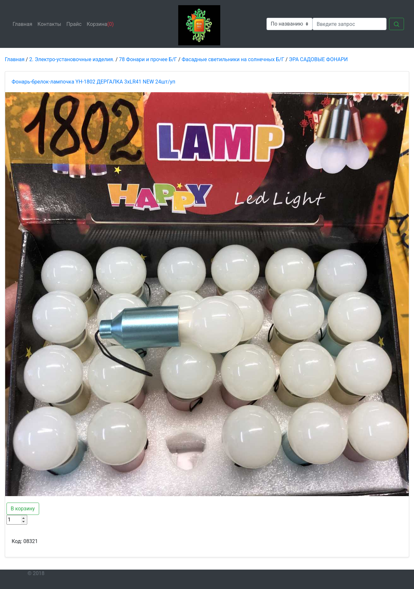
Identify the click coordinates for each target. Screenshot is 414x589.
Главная (24, 23)
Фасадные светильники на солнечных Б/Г (233, 59)
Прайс (75, 23)
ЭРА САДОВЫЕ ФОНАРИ (318, 59)
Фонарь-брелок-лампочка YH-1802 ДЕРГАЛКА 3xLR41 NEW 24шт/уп (93, 82)
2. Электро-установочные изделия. (71, 59)
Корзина (100, 24)
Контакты (51, 23)
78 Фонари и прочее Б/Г (148, 59)
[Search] (349, 24)
